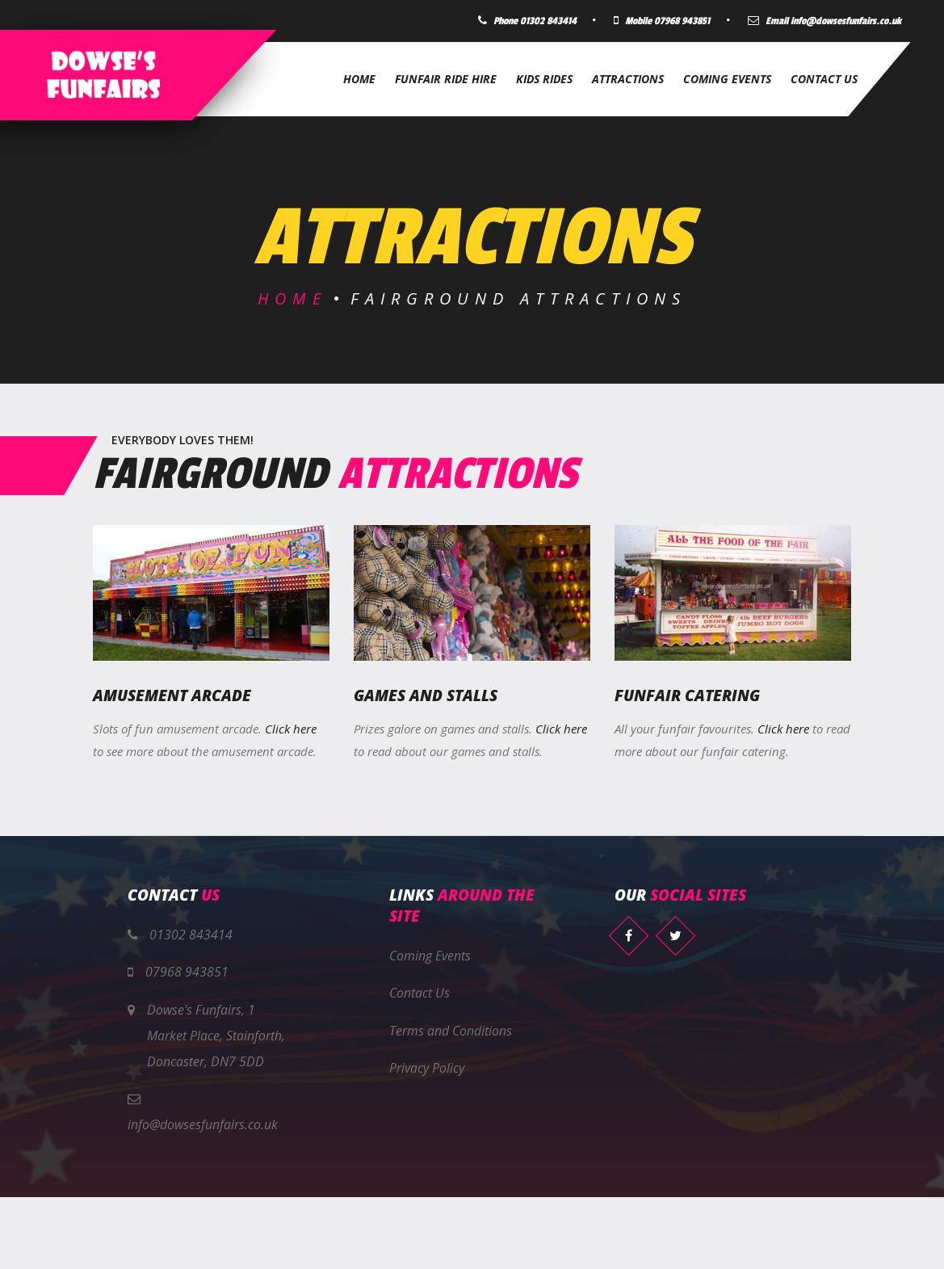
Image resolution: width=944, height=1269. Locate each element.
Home (359, 78)
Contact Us (824, 78)
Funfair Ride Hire (446, 78)
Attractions (628, 78)
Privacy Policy (426, 1069)
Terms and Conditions (450, 1031)
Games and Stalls (425, 695)
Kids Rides (544, 78)
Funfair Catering (687, 695)
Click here (291, 728)
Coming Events (727, 78)
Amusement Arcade (172, 695)
